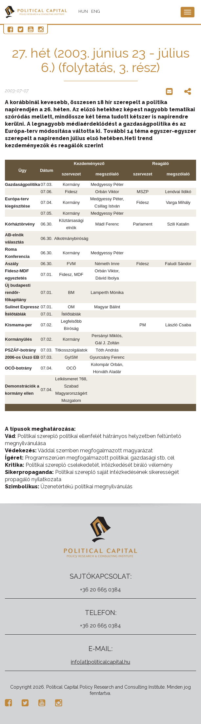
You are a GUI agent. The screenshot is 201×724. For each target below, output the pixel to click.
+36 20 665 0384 (100, 590)
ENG (95, 11)
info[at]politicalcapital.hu (100, 662)
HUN (83, 11)
